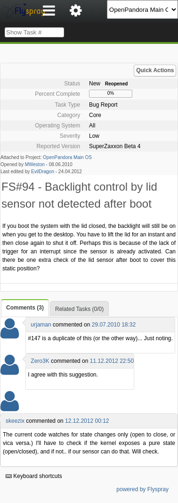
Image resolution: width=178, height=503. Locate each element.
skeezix (15, 421)
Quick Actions (155, 70)
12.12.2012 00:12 (87, 421)
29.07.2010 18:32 (114, 324)
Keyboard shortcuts (34, 476)
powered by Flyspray (142, 489)
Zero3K (40, 361)
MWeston (35, 164)
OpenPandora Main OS (67, 157)
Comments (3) (25, 307)
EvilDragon (42, 171)
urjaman (41, 324)
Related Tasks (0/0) (79, 309)
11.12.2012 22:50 (112, 361)
